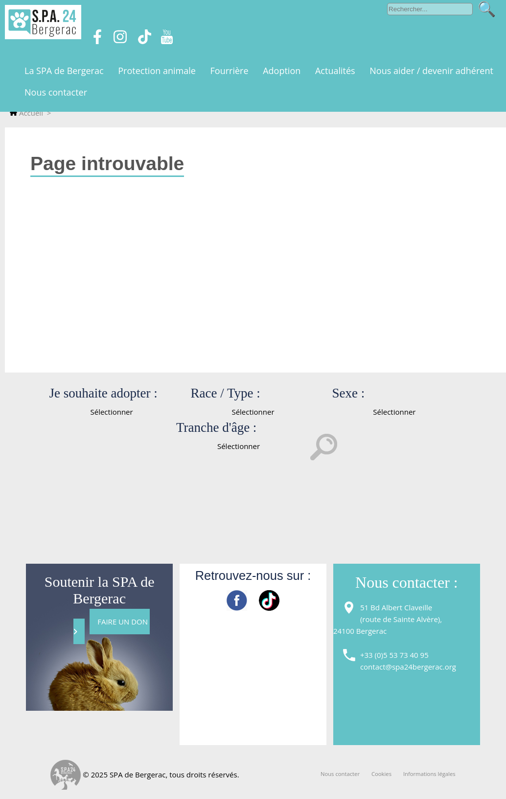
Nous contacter (340, 773)
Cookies (381, 773)
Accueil (26, 113)
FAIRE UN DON (111, 626)
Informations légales (429, 773)
